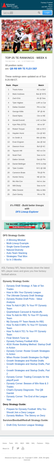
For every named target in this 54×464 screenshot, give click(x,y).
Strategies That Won (16, 256)
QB (11, 68)
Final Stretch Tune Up (17, 338)
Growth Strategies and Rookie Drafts (25, 360)
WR (20, 68)
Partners (40, 443)
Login (47, 12)
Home (5, 443)
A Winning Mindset (16, 240)
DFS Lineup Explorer (27, 212)
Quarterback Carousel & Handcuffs (24, 312)
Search (39, 12)
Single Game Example (17, 246)
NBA (27, 443)
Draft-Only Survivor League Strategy (25, 425)
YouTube (23, 448)
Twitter (18, 448)
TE (23, 68)
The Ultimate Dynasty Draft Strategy (24, 295)
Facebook (13, 448)
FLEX (29, 68)
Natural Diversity (14, 250)
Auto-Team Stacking (16, 253)
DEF (34, 68)
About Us (6, 448)
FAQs (47, 443)
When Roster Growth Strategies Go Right (27, 357)
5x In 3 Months (14, 259)
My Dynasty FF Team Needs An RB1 (25, 321)
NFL (16, 443)
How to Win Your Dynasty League (23, 292)
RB (15, 68)
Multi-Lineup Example (17, 243)
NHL (33, 443)
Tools (11, 443)
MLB (22, 443)
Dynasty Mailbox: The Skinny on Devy (25, 415)
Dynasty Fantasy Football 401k (22, 341)
